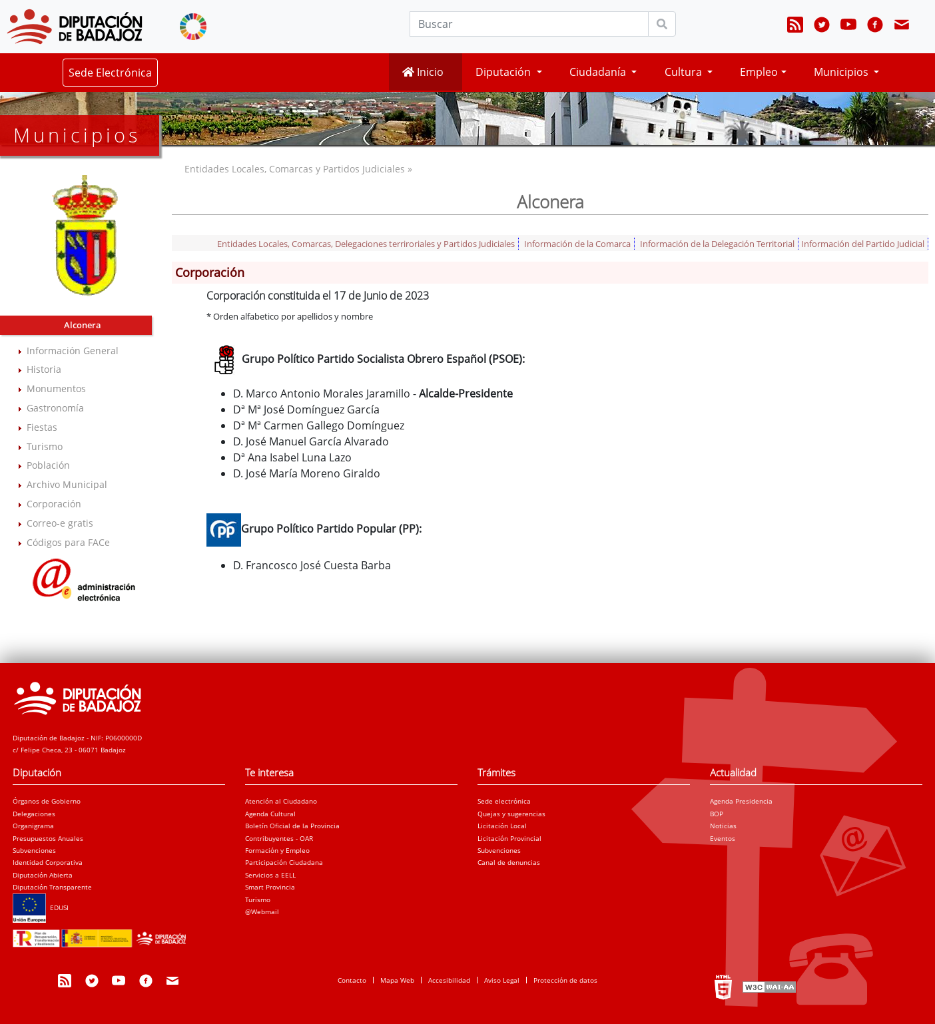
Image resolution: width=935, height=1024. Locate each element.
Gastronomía (55, 407)
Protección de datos (565, 980)
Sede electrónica (504, 801)
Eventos (722, 838)
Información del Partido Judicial (862, 244)
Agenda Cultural (270, 813)
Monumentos (56, 388)
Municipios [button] (842, 72)
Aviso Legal (501, 980)
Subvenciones (34, 850)
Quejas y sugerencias (511, 813)
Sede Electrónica (110, 72)
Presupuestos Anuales (48, 838)
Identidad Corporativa (48, 862)
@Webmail (262, 911)
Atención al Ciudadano (281, 801)
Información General (73, 350)
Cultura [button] (685, 72)
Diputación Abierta (43, 875)
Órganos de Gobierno (47, 801)
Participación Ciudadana (284, 862)
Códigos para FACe (68, 542)
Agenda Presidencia (741, 801)
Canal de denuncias (508, 862)
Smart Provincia (270, 887)
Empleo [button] (759, 72)
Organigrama (33, 825)
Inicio (423, 72)
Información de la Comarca (577, 244)
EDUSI (41, 907)
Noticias (723, 825)
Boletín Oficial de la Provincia (292, 825)
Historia (44, 369)
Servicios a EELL (270, 875)
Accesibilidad (449, 980)
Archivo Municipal (67, 484)
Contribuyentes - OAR (279, 838)
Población (48, 465)
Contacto (352, 980)
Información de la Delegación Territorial (717, 244)
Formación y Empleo (277, 850)
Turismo (45, 446)
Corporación (54, 503)
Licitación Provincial (509, 838)
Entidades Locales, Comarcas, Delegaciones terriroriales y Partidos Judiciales (366, 244)
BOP (716, 813)
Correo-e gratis (60, 523)
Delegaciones (34, 813)
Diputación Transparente (52, 887)
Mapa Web (397, 980)
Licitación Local (502, 825)
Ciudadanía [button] (599, 72)
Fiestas (42, 427)
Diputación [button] (504, 72)
